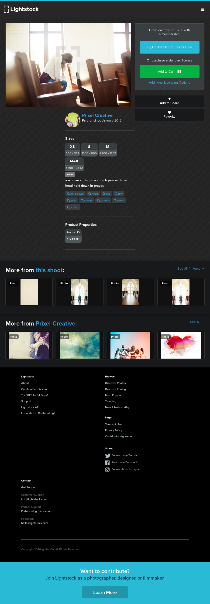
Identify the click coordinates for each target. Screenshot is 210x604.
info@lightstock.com (34, 499)
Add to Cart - (169, 71)
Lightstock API (30, 407)
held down (75, 194)
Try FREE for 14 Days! (34, 395)
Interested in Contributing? (38, 413)
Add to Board (169, 101)
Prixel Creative (97, 115)
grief (71, 200)
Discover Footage (116, 389)
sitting (72, 207)
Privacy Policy (113, 430)
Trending (110, 401)
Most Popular (113, 395)
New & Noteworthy (117, 407)
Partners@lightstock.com (36, 511)
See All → (197, 322)
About (25, 383)
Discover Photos (115, 383)
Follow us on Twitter (124, 455)
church (103, 200)
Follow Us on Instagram (126, 469)
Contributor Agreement (119, 436)
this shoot (49, 270)
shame (87, 200)
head (93, 194)
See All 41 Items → (191, 268)
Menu (202, 9)
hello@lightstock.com (34, 523)
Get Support (29, 487)
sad (106, 194)
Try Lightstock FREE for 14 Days (170, 47)
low (119, 194)
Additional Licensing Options (169, 82)
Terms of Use (113, 424)
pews (119, 200)
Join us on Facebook (125, 462)
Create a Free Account (35, 389)
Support (26, 401)
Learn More (105, 592)
